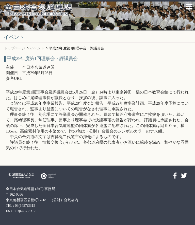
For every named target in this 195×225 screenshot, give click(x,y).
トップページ (14, 48)
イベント (37, 48)
